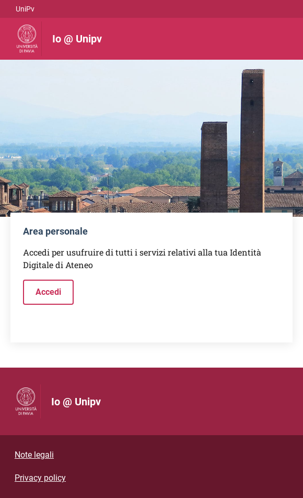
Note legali (34, 455)
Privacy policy (40, 478)
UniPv (25, 9)
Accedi (48, 292)
